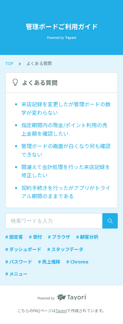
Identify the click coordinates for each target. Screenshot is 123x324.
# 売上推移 (49, 261)
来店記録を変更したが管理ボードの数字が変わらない (66, 108)
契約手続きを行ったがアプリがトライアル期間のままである (66, 192)
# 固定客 (14, 236)
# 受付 (35, 236)
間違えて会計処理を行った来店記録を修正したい (65, 171)
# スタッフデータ (65, 249)
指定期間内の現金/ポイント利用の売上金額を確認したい (64, 129)
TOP (9, 63)
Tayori (61, 310)
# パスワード (18, 261)
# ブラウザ (59, 236)
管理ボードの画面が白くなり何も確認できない (66, 150)
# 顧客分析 (87, 236)
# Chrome (77, 261)
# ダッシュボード (23, 249)
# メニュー (16, 273)
